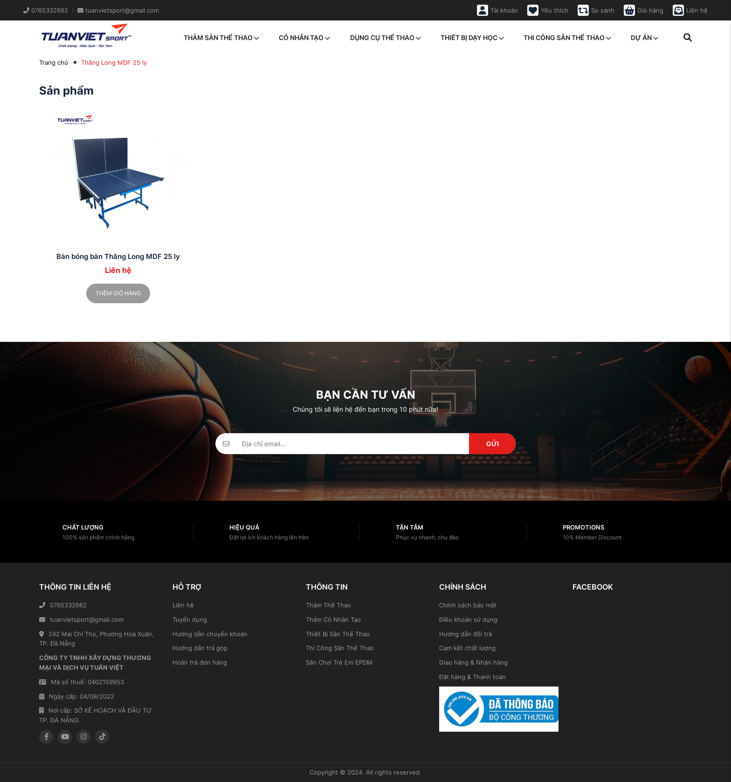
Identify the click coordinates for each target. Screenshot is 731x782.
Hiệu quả (244, 527)
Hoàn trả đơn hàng (199, 662)
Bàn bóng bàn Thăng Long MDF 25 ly (118, 256)
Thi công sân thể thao (567, 37)
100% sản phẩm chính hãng (98, 537)
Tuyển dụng (189, 619)
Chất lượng (82, 527)
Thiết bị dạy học (472, 37)
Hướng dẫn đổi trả (465, 634)
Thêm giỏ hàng (118, 293)
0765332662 (63, 605)
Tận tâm (409, 527)
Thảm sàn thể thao (221, 37)
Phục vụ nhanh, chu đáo (427, 537)
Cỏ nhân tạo (304, 37)
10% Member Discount (592, 537)
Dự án (644, 37)
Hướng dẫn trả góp (200, 648)
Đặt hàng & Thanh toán (472, 676)
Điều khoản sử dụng (468, 619)
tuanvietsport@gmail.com (81, 619)
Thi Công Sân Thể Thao (340, 648)
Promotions (583, 527)
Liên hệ (183, 605)
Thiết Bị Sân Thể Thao (338, 634)
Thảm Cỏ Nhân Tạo (333, 619)
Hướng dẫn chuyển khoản (210, 634)
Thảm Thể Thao (328, 605)
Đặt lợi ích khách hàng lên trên (269, 537)
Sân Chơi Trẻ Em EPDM (339, 662)
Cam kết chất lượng (467, 648)
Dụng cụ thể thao (385, 37)
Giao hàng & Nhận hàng (473, 662)
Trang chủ (53, 62)
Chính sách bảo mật (468, 605)
